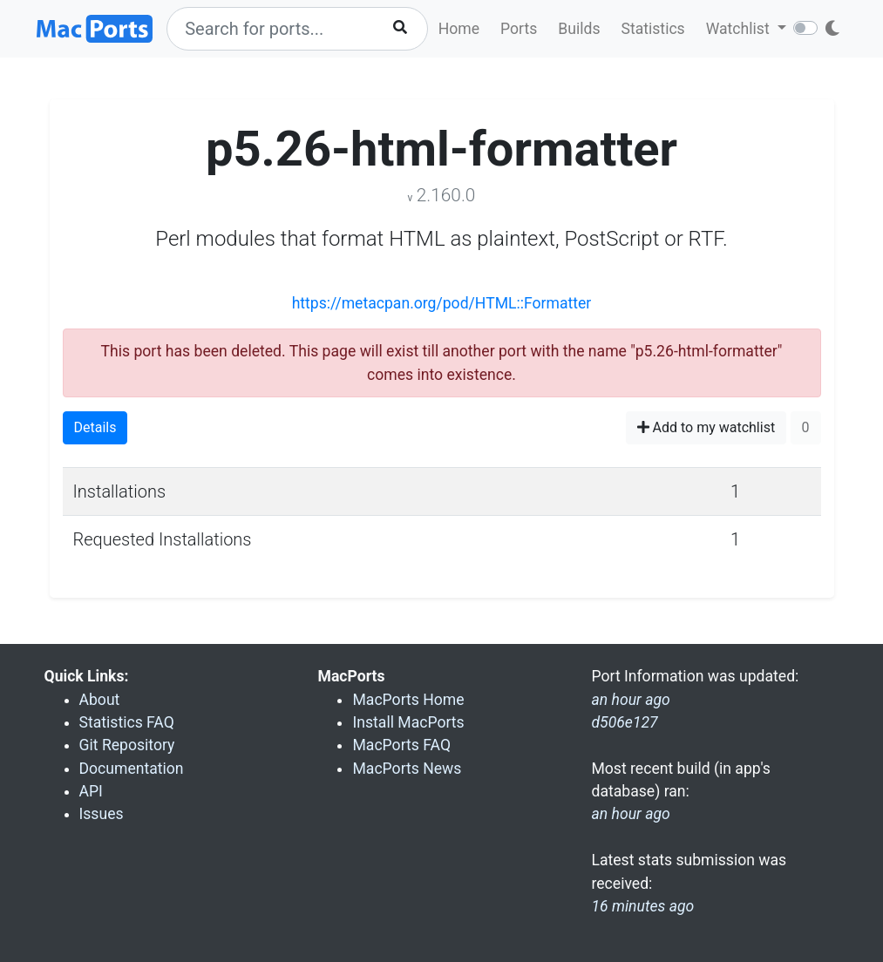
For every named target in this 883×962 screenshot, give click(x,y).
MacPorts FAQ (401, 745)
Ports (518, 28)
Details (95, 427)
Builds (579, 28)
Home (458, 28)
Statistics (652, 28)
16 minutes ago (642, 906)
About (99, 699)
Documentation (131, 768)
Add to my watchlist (706, 427)
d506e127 (624, 722)
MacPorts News (406, 768)
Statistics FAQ (126, 722)
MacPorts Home (408, 699)
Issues (101, 814)
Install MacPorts (408, 722)
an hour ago (630, 814)
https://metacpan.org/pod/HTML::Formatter (442, 303)
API (91, 791)
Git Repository (127, 745)
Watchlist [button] (739, 28)
